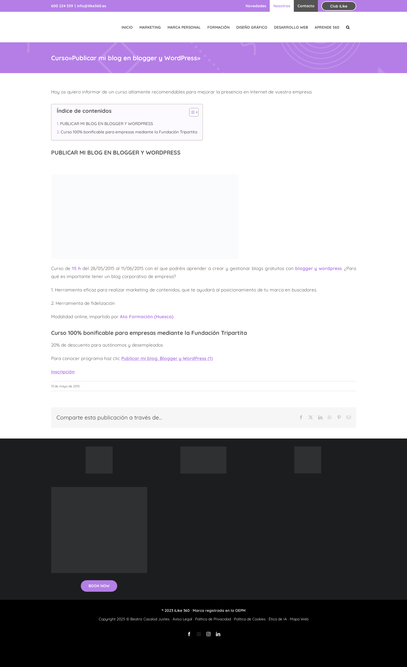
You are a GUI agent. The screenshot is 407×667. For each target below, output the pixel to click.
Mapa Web (299, 619)
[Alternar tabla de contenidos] (191, 112)
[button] (347, 27)
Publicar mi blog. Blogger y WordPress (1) (167, 358)
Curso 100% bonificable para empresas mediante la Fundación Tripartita (129, 131)
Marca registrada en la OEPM (219, 610)
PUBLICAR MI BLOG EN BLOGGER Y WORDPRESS (106, 123)
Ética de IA (278, 619)
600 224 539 (62, 5)
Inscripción (63, 371)
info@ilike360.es (91, 5)
